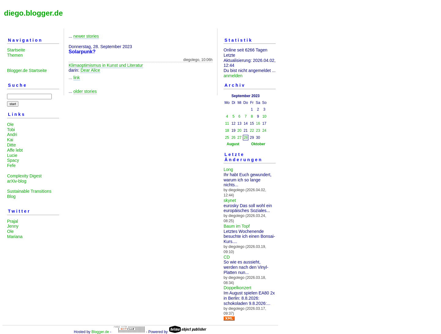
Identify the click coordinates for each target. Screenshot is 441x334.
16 (258, 123)
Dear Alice (90, 70)
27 (239, 137)
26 (234, 137)
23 (258, 130)
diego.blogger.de (33, 13)
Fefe (11, 165)
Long (228, 169)
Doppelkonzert (237, 287)
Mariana (15, 236)
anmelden (233, 75)
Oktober (258, 144)
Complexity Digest (24, 175)
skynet (230, 200)
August (233, 144)
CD (227, 257)
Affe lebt (15, 150)
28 (245, 137)
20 (239, 130)
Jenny (12, 226)
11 (227, 123)
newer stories (86, 36)
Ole (10, 124)
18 (227, 130)
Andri (12, 134)
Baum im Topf (237, 226)
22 (252, 130)
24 (264, 130)
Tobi (11, 129)
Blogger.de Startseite (27, 70)
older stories (85, 91)
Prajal (12, 221)
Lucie (12, 155)
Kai (10, 139)
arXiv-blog (16, 181)
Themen (15, 55)
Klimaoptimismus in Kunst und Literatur (106, 65)
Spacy (13, 160)
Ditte (11, 144)
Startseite (16, 49)
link (77, 77)
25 (227, 137)
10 (264, 116)
